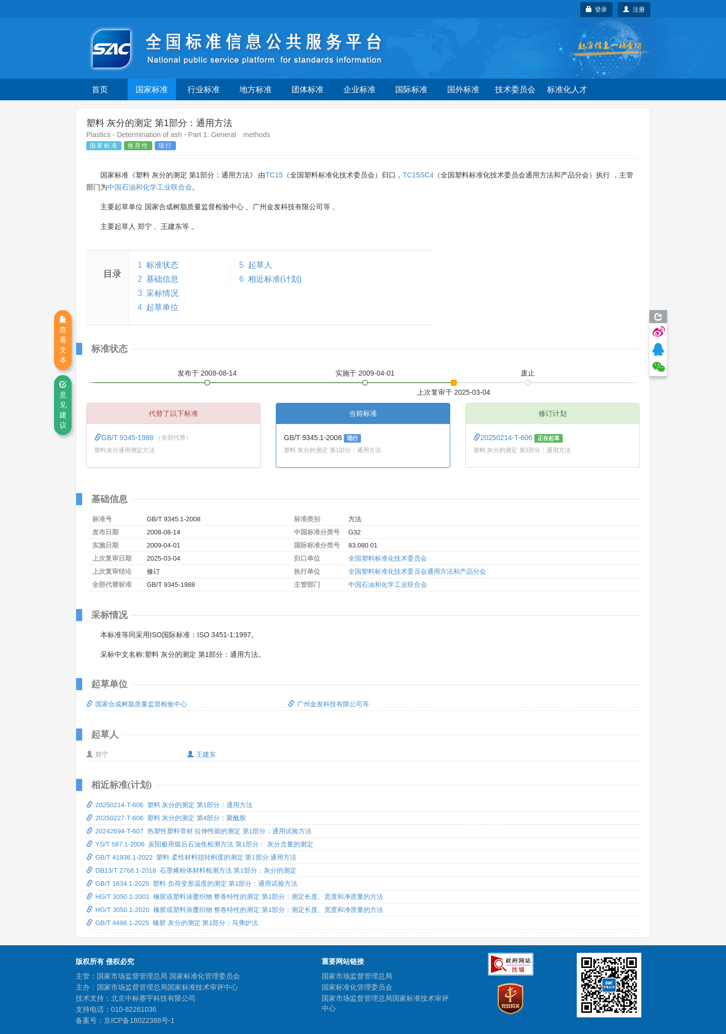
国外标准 (463, 89)
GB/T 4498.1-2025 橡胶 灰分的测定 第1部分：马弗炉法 (172, 923)
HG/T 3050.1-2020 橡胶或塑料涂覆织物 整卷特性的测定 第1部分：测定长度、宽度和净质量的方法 (234, 910)
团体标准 (307, 89)
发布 (207, 373)
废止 (528, 373)
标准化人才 (567, 89)
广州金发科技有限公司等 (328, 704)
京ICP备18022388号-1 (139, 1020)
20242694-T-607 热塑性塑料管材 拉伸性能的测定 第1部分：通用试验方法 (199, 831)
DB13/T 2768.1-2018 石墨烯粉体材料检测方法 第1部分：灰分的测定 (191, 870)
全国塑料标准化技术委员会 (387, 558)
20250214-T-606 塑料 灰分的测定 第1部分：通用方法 (169, 805)
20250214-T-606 (503, 438)
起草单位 (162, 307)
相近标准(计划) (275, 279)
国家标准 (152, 89)
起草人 (260, 265)
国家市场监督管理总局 (357, 976)
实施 (365, 373)
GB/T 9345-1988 (124, 438)
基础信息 (162, 279)
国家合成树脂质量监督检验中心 (136, 704)
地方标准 (255, 89)
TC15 (273, 175)
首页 (100, 89)
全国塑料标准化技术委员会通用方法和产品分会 (417, 571)
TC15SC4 (418, 175)
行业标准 (204, 89)
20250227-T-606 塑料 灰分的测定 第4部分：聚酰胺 (166, 818)
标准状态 (162, 265)
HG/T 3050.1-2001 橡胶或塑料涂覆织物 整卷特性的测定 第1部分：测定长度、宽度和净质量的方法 (234, 896)
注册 (634, 9)
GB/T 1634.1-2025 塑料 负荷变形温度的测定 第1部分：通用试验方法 (191, 883)
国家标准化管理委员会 (357, 987)
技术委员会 (515, 89)
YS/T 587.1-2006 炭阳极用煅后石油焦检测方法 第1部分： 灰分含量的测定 (199, 844)
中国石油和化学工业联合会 (149, 187)
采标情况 (162, 293)
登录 (597, 9)
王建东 (201, 754)
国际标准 (411, 89)
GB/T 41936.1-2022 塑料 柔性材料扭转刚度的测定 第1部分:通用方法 (191, 857)
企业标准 (359, 89)
